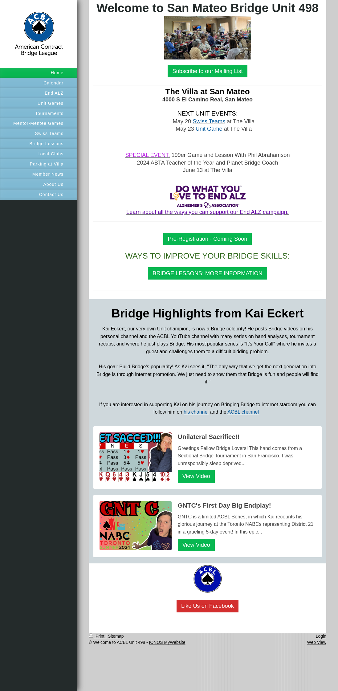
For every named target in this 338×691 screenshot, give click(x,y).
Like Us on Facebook (207, 606)
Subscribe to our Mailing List (207, 71)
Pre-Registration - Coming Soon (207, 239)
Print (97, 636)
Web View (316, 642)
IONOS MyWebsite (167, 642)
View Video (196, 476)
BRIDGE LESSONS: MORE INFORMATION (207, 273)
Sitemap (116, 636)
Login (321, 636)
